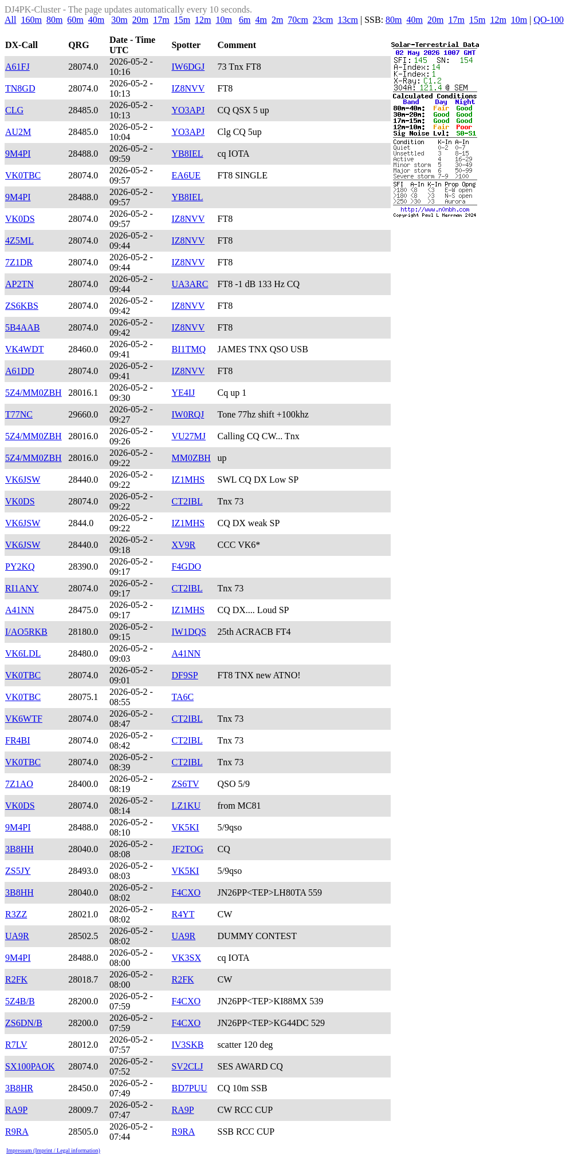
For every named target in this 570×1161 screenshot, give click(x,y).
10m (224, 20)
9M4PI (17, 153)
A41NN (19, 610)
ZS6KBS (21, 306)
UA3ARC (189, 284)
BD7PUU (189, 1088)
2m (277, 20)
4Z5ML (19, 240)
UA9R (17, 936)
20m (140, 20)
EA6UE (186, 175)
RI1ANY (22, 588)
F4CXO (186, 892)
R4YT (182, 914)
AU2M (18, 132)
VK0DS (20, 219)
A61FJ (17, 66)
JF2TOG (187, 849)
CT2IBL (186, 501)
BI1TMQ (188, 349)
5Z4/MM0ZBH (33, 392)
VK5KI (185, 827)
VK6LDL (23, 653)
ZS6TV (185, 784)
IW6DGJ (188, 66)
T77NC (19, 414)
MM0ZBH (190, 458)
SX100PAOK (30, 1066)
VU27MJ (188, 436)
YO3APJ (188, 110)
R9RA (17, 1131)
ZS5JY (17, 871)
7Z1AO (19, 784)
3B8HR (19, 1088)
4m (260, 20)
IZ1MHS (188, 479)
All (10, 20)
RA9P (16, 1110)
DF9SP (184, 675)
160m (31, 20)
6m (244, 20)
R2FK (16, 979)
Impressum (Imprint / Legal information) (53, 1150)
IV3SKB (187, 1044)
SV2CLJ (187, 1066)
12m (203, 20)
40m (96, 20)
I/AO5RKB (26, 632)
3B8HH (19, 849)
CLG (14, 110)
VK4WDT (24, 349)
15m (182, 20)
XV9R (183, 545)
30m (119, 20)
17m (161, 20)
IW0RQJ (187, 414)
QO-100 (548, 20)
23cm (323, 20)
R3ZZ (16, 914)
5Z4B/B (20, 1001)
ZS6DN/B (23, 1023)
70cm (298, 20)
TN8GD (20, 88)
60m (75, 20)
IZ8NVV (188, 88)
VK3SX (186, 958)
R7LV (16, 1044)
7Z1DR (19, 262)
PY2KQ (20, 566)
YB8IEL (187, 153)
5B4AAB (22, 327)
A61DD (19, 371)
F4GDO (186, 566)
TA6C (182, 697)
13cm (347, 20)
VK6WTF (23, 718)
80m (54, 20)
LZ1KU (186, 805)
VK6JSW (22, 479)
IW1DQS (188, 632)
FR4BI (17, 740)
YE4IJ (183, 392)
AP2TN (19, 284)
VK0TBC (23, 175)
